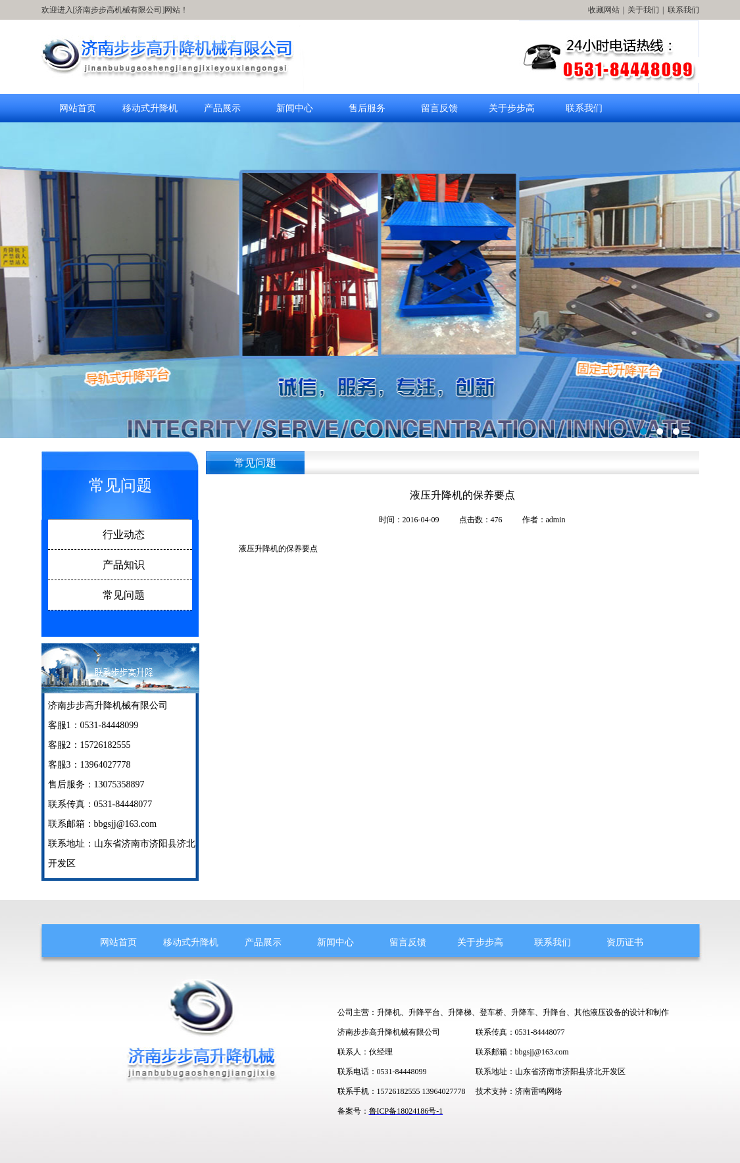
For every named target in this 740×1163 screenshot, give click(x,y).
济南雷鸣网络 (538, 1091)
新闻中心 (294, 108)
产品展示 (222, 108)
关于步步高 (512, 108)
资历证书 (624, 942)
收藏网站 (604, 9)
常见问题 (124, 595)
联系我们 (683, 9)
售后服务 (367, 108)
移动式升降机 (150, 108)
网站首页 (77, 108)
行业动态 (124, 534)
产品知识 (124, 564)
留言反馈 (439, 108)
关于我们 (643, 9)
